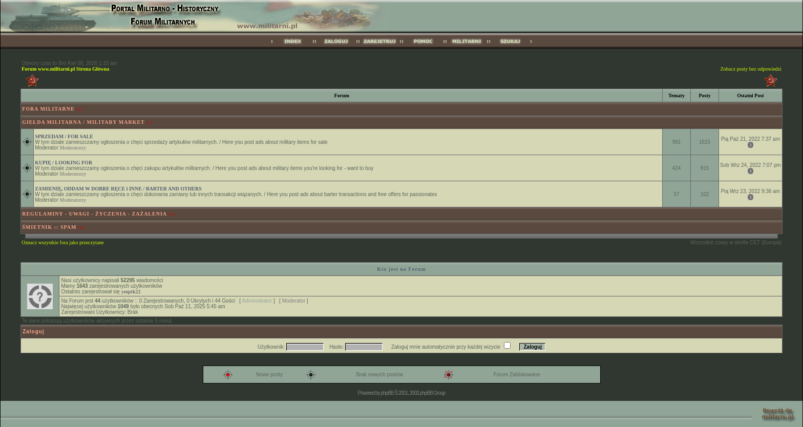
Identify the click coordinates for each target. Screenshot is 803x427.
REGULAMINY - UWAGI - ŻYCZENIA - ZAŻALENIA (94, 214)
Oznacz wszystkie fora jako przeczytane (62, 242)
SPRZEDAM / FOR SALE (64, 136)
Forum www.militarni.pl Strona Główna (65, 69)
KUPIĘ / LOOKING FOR (63, 162)
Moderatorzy (73, 148)
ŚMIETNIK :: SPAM (49, 227)
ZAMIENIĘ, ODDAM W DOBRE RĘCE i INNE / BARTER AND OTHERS (118, 188)
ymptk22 (131, 291)
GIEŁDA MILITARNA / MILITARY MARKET (83, 122)
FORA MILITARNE (48, 109)
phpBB (387, 393)
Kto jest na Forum (401, 269)
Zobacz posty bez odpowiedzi (751, 69)
